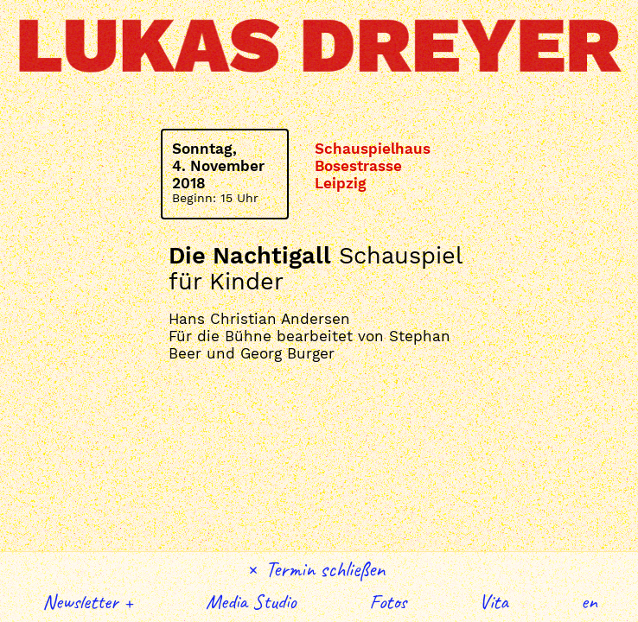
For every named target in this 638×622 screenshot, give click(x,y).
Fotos (387, 601)
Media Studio (251, 601)
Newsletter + (88, 601)
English (589, 601)
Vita (493, 601)
